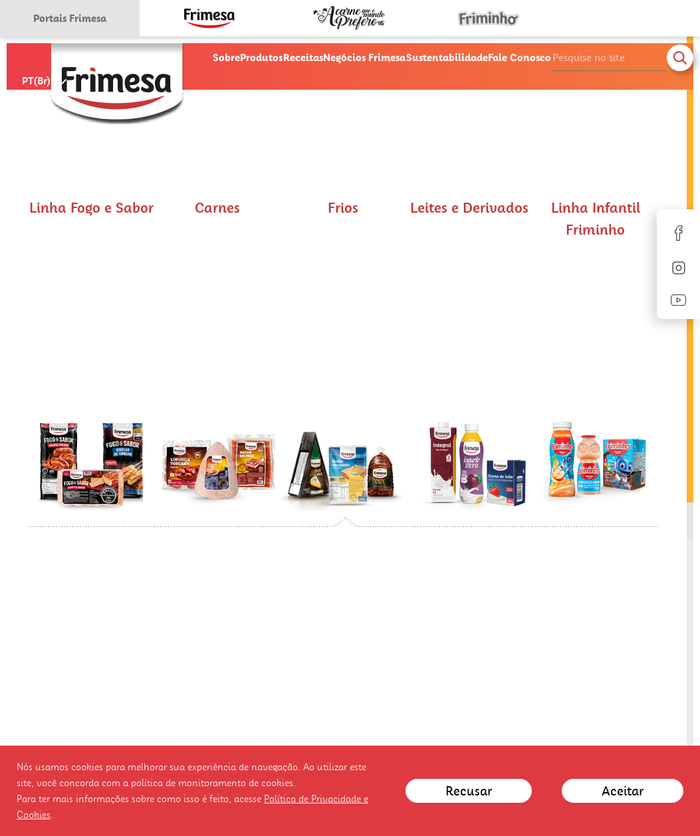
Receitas (303, 57)
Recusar (468, 791)
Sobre (226, 57)
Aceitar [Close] (622, 791)
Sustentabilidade (447, 57)
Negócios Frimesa (364, 57)
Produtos (261, 57)
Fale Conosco (519, 57)
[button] (92, 364)
